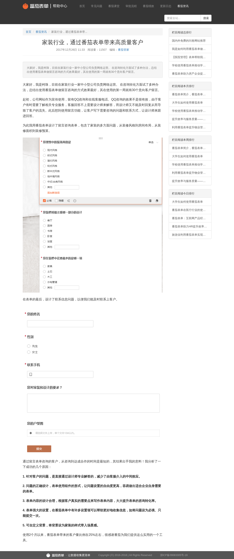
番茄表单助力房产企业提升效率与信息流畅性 (191, 73)
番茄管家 (123, 49)
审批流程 (131, 6)
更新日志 (165, 6)
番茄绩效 (148, 6)
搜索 (206, 18)
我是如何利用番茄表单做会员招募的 (191, 48)
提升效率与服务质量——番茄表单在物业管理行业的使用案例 (191, 119)
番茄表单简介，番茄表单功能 (190, 94)
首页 (82, 6)
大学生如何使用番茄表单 (187, 102)
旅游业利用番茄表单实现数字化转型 (191, 234)
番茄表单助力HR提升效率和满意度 (191, 226)
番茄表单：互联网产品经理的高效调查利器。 (191, 218)
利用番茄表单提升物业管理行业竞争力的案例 (191, 127)
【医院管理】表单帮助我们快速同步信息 (191, 57)
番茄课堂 (114, 6)
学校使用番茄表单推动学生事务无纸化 (191, 65)
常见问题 (96, 6)
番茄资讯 (183, 6)
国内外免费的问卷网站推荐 (189, 40)
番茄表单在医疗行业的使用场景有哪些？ (191, 210)
